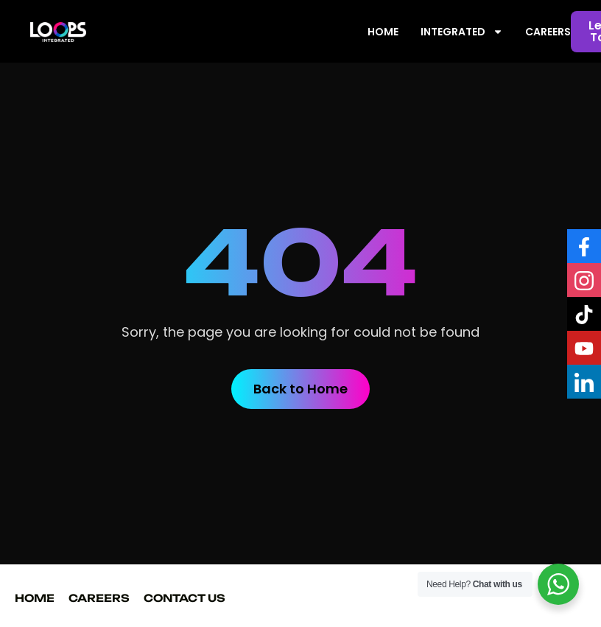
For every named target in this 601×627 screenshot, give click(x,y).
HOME (383, 31)
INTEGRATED (462, 32)
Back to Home (300, 388)
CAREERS (548, 31)
